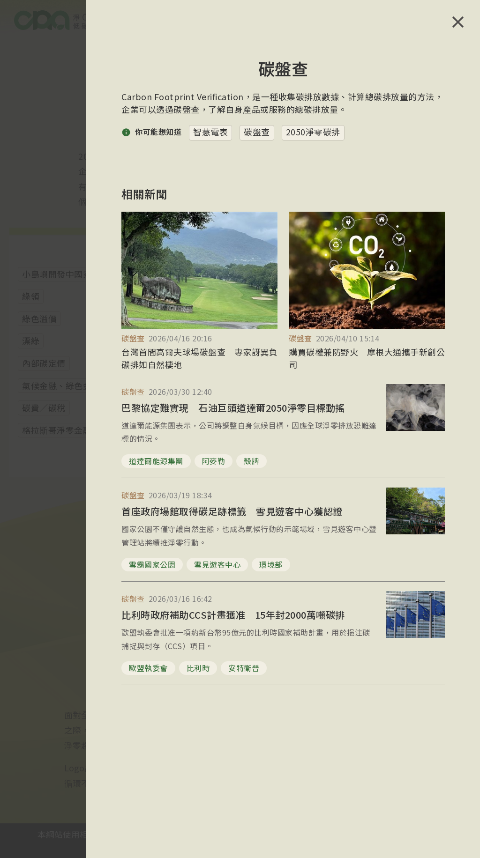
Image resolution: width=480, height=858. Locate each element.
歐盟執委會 (148, 667)
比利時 (198, 667)
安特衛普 (243, 667)
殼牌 (251, 460)
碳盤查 (257, 132)
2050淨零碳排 (313, 132)
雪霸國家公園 (152, 564)
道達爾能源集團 (156, 460)
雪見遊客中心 (217, 564)
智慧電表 (210, 132)
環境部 (271, 564)
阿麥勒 (213, 460)
